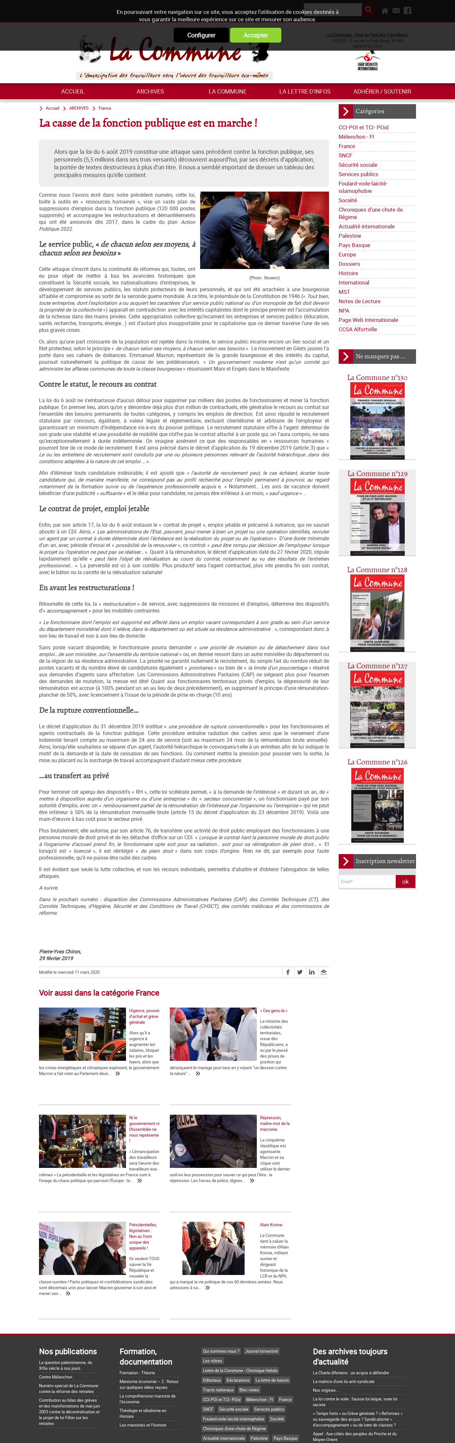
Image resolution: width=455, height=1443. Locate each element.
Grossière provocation (333, 1372)
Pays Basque (354, 245)
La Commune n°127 (377, 666)
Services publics (358, 174)
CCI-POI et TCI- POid (364, 127)
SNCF (345, 155)
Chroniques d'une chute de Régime (371, 213)
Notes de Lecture (360, 301)
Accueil (73, 91)
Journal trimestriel (261, 1275)
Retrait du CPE (326, 1395)
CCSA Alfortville (358, 329)
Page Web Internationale (368, 319)
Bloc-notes (249, 1314)
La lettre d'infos (305, 91)
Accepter (256, 35)
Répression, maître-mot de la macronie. (74, 1186)
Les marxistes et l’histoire (143, 1349)
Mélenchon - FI (356, 136)
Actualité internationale (367, 226)
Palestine (350, 235)
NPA (344, 310)
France (347, 146)
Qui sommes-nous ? (221, 1275)
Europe (347, 254)
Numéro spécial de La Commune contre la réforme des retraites (68, 1312)
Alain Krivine (243, 1186)
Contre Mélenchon (55, 1301)
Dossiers (349, 263)
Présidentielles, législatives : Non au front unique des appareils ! (173, 1189)
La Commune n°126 (377, 762)
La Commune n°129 (377, 474)
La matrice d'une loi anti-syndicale (343, 1305)
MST (344, 291)
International (354, 282)
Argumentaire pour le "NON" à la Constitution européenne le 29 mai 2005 (353, 1383)
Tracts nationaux (218, 1314)
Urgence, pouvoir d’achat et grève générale (77, 1064)
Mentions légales (270, 1431)
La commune (228, 91)
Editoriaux (212, 1304)
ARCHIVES (150, 91)
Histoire (348, 273)
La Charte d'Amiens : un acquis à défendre (351, 1296)
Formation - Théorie (137, 1296)
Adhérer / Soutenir (382, 91)
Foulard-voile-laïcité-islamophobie (363, 187)
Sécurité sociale (358, 164)
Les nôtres (212, 1285)
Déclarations (238, 1304)
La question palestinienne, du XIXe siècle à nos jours (65, 1289)
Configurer (201, 35)
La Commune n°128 (377, 570)
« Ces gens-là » (149, 1064)
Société (348, 200)
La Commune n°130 (377, 377)
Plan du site (308, 1431)
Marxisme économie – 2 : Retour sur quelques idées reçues (149, 1308)
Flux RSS (235, 1431)
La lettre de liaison (272, 1304)
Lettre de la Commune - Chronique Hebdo (240, 1294)
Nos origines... (326, 1314)
